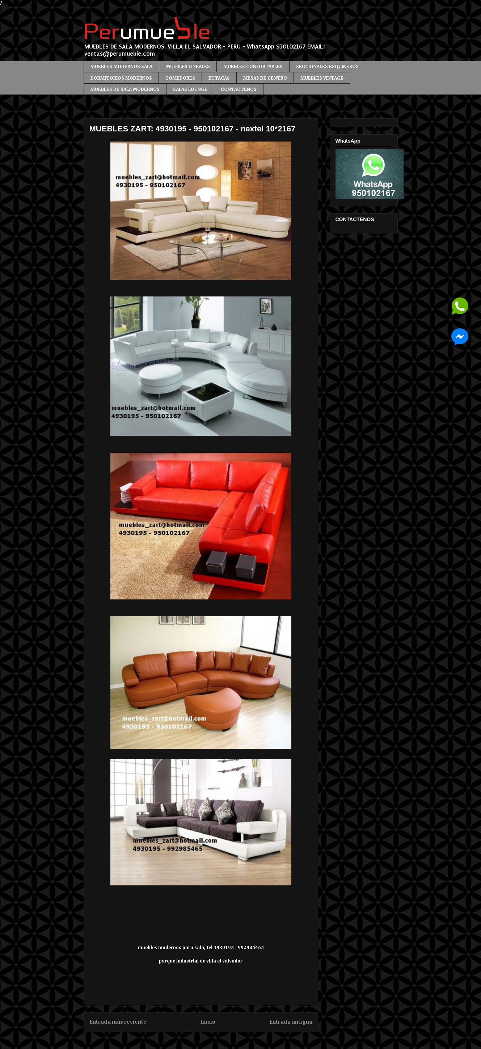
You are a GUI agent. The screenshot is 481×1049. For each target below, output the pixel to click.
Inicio (207, 1022)
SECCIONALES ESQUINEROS (327, 66)
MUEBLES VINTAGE (321, 78)
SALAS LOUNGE (190, 89)
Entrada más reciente (118, 1022)
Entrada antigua (290, 1022)
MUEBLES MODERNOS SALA (121, 66)
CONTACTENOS (239, 89)
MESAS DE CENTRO (265, 78)
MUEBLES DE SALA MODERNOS (125, 89)
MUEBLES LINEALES (188, 66)
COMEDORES (180, 78)
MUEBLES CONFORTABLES (253, 66)
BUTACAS (219, 78)
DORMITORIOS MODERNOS (121, 78)
